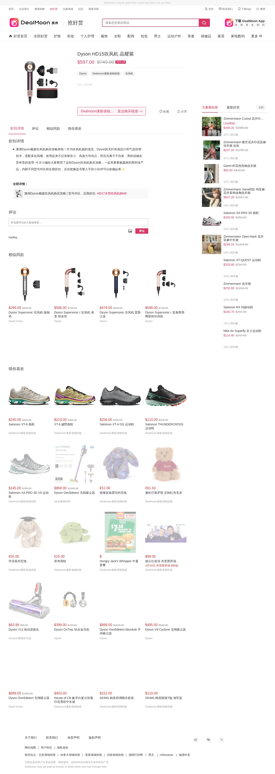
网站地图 (30, 747)
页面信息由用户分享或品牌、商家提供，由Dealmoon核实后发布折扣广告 (67, 762)
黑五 (151, 754)
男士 (157, 36)
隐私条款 (62, 747)
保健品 (206, 36)
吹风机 (129, 73)
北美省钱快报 (47, 754)
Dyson (83, 73)
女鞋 (117, 36)
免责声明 (73, 737)
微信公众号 (208, 739)
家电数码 (238, 36)
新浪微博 (195, 739)
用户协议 (46, 747)
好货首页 (18, 36)
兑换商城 (68, 9)
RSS (221, 739)
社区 (80, 9)
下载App (244, 9)
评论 (142, 231)
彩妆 (70, 36)
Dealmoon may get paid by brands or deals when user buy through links (66, 766)
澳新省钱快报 (33, 22)
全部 (261, 107)
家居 (221, 36)
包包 (144, 36)
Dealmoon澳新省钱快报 (106, 73)
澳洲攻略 (39, 9)
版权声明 (95, 737)
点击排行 (24, 9)
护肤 (57, 36)
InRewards (166, 754)
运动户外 (174, 36)
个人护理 (87, 36)
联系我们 (225, 9)
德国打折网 (136, 754)
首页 (11, 9)
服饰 (104, 36)
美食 (191, 36)
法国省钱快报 (115, 754)
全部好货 (40, 36)
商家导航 (94, 9)
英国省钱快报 (93, 754)
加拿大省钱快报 (70, 754)
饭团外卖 (184, 754)
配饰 (130, 36)
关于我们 (31, 737)
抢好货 (54, 9)
